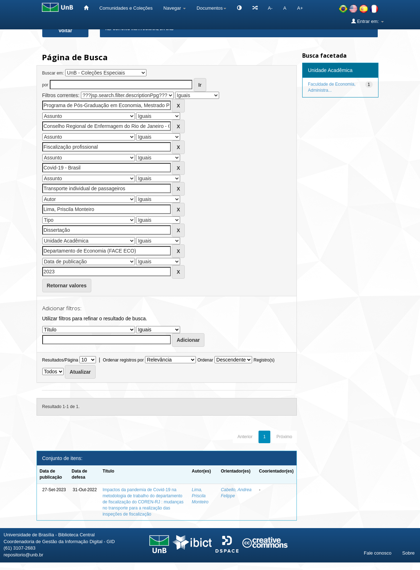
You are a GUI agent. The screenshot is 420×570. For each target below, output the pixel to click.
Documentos (211, 8)
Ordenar (205, 360)
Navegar (174, 8)
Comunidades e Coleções (126, 8)
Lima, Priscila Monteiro (200, 495)
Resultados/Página (60, 360)
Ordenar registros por (123, 360)
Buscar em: (53, 73)
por (45, 84)
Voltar (65, 30)
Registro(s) (264, 360)
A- (270, 8)
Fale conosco (377, 553)
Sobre (408, 553)
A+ (300, 8)
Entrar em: (367, 21)
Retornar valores (67, 285)
